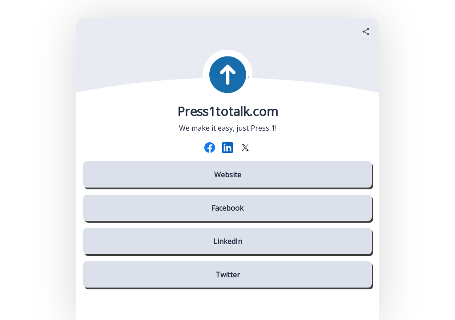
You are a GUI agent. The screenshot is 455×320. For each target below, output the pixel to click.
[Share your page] (365, 31)
